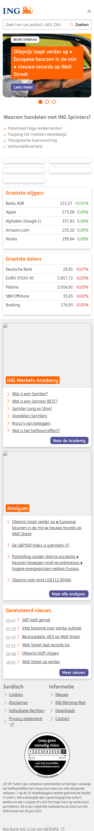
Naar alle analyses (68, 593)
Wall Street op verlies (33, 662)
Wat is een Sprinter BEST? (34, 401)
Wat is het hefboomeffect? (36, 431)
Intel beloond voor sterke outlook (43, 629)
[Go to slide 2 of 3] (47, 102)
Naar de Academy (69, 440)
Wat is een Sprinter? (30, 394)
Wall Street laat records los (37, 645)
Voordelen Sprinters (29, 416)
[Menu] (89, 11)
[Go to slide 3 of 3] (54, 102)
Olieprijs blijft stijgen (32, 654)
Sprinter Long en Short (32, 408)
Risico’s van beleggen (31, 423)
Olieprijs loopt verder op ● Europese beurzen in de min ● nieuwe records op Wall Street (46, 527)
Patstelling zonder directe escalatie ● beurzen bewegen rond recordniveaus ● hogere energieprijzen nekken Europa (47, 562)
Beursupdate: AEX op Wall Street (43, 637)
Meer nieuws (73, 672)
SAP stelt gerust (28, 620)
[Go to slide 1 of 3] (40, 102)
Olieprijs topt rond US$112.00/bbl (41, 579)
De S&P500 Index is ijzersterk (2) (40, 545)
